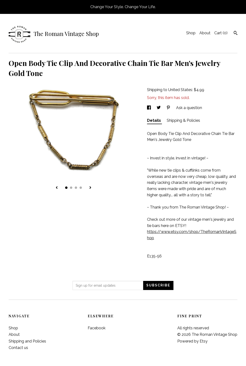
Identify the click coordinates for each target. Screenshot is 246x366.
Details (154, 120)
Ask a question (189, 107)
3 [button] (76, 187)
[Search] (235, 33)
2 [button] (71, 187)
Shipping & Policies (183, 120)
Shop (191, 33)
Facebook (96, 328)
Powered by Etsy (192, 341)
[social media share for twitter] (159, 107)
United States (180, 89)
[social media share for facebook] (149, 107)
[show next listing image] (90, 188)
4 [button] (81, 187)
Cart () (221, 33)
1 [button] (66, 187)
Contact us (18, 347)
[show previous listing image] (56, 188)
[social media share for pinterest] (168, 107)
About (204, 33)
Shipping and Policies (27, 341)
